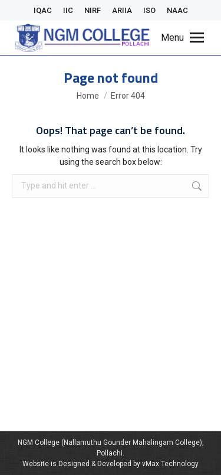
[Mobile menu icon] (182, 38)
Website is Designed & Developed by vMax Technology (110, 464)
